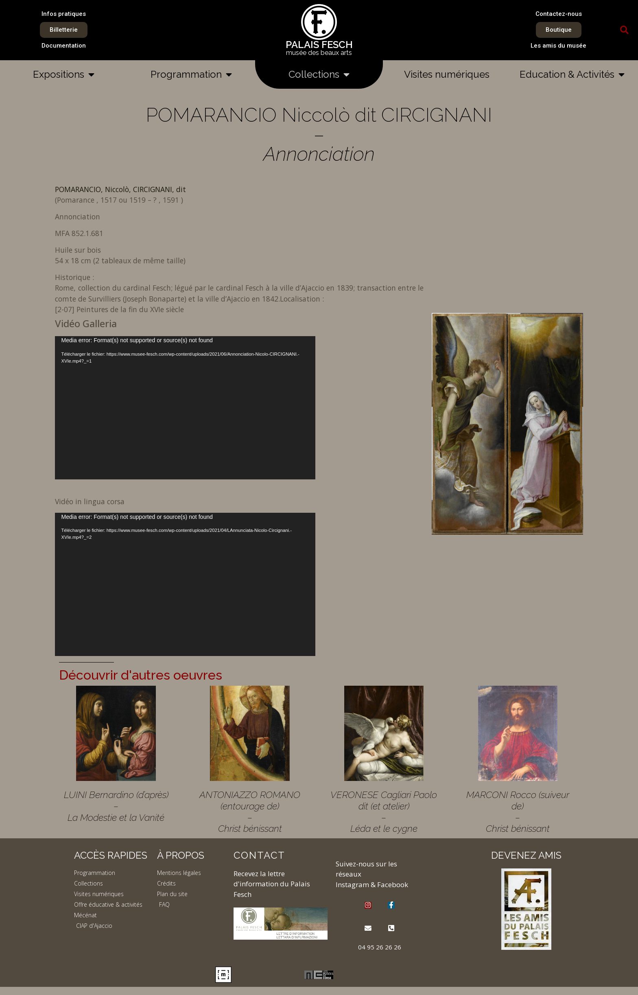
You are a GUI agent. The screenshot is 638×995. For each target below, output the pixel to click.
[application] (185, 407)
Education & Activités (572, 74)
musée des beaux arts (319, 53)
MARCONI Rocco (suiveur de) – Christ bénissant (517, 811)
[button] (624, 30)
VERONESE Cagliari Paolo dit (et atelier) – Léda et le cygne (383, 811)
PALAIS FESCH (319, 44)
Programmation (191, 74)
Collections (319, 74)
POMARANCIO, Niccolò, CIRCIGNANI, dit (120, 189)
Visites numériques (446, 74)
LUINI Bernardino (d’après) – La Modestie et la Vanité (116, 805)
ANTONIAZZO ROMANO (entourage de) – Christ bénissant (249, 811)
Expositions (63, 74)
